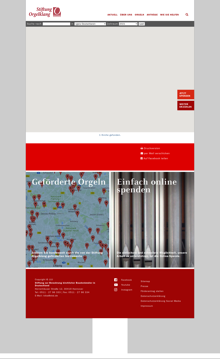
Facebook (126, 280)
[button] (110, 76)
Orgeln (139, 14)
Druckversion (150, 148)
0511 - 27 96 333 (50, 292)
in (72, 23)
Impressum (147, 306)
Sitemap (145, 281)
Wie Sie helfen (169, 14)
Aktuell (112, 14)
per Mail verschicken (155, 153)
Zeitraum (112, 23)
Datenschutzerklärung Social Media (161, 301)
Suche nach (34, 23)
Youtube (125, 284)
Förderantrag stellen (152, 291)
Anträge (152, 14)
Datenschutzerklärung (153, 296)
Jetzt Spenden (184, 94)
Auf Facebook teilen (154, 158)
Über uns (126, 14)
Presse (144, 286)
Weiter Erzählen (185, 105)
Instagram (126, 289)
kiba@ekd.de (50, 295)
